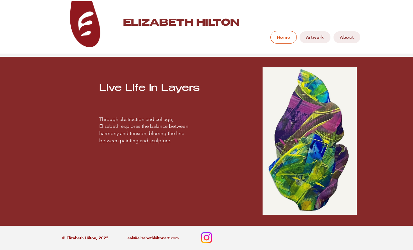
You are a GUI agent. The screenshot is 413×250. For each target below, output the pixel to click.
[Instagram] (206, 237)
